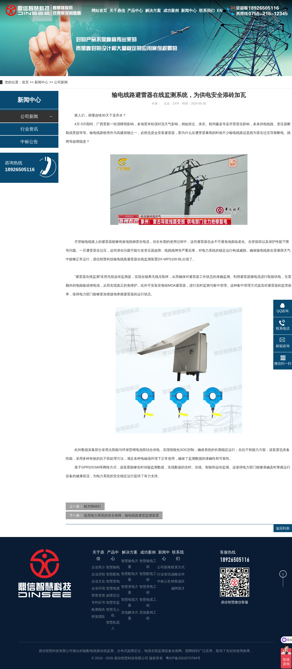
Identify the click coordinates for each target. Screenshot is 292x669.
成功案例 (171, 11)
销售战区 (178, 581)
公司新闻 (61, 82)
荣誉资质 (98, 595)
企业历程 (98, 574)
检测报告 (98, 609)
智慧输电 (113, 567)
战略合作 (178, 574)
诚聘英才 (178, 588)
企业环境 (98, 588)
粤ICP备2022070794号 (183, 658)
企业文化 (98, 581)
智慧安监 (113, 602)
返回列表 (283, 528)
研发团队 (98, 616)
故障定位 (113, 595)
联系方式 (178, 567)
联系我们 (207, 11)
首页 (25, 82)
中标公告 (29, 141)
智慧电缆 (113, 588)
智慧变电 (113, 581)
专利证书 (98, 602)
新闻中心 (189, 11)
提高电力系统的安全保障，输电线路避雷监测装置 (121, 515)
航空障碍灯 (92, 506)
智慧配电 (113, 574)
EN (219, 11)
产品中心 (135, 11)
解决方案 (153, 11)
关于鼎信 (117, 11)
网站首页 (99, 11)
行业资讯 (29, 129)
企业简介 (98, 567)
